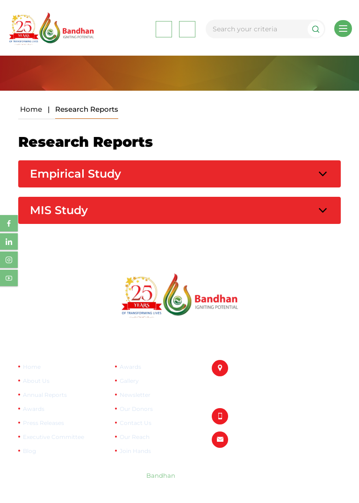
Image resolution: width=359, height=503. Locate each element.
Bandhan (160, 475)
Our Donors (136, 408)
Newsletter (135, 394)
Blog (29, 450)
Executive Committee (53, 436)
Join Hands (135, 450)
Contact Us (135, 422)
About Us (36, 380)
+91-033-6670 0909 (262, 416)
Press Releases (43, 422)
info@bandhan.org (263, 439)
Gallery (129, 380)
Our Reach (135, 436)
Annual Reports (45, 394)
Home (31, 109)
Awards (33, 408)
